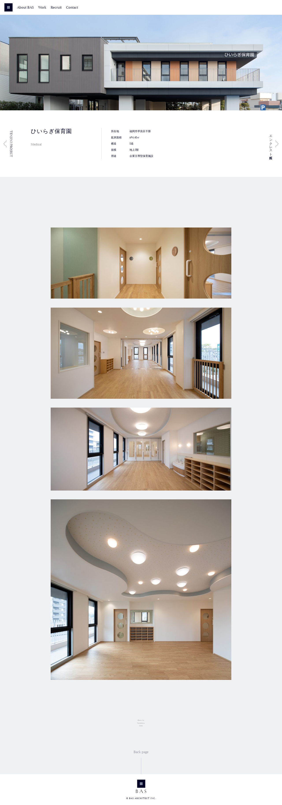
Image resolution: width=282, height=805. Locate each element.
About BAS (25, 7)
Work (42, 7)
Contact (72, 7)
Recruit (56, 7)
